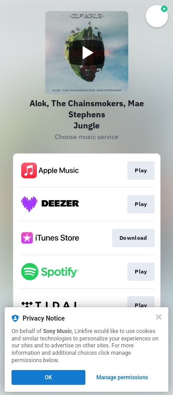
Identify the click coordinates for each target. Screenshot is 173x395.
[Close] (158, 317)
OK (48, 377)
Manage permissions (122, 377)
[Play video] (87, 53)
